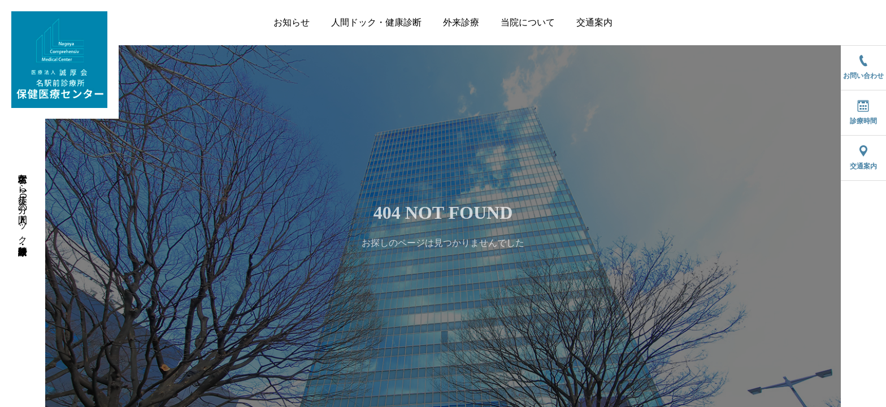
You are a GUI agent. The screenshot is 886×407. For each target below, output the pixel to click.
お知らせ (291, 22)
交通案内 (594, 22)
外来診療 (461, 22)
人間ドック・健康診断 (376, 22)
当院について (528, 22)
